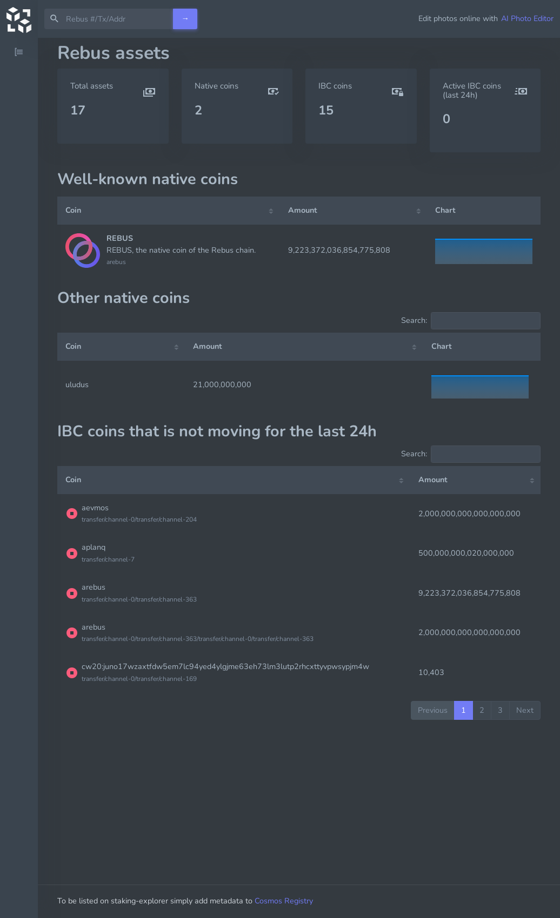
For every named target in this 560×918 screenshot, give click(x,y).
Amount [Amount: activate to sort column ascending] (302, 210)
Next (525, 710)
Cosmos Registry (284, 900)
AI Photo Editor (527, 18)
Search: (471, 320)
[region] (19, 478)
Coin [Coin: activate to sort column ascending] (73, 210)
